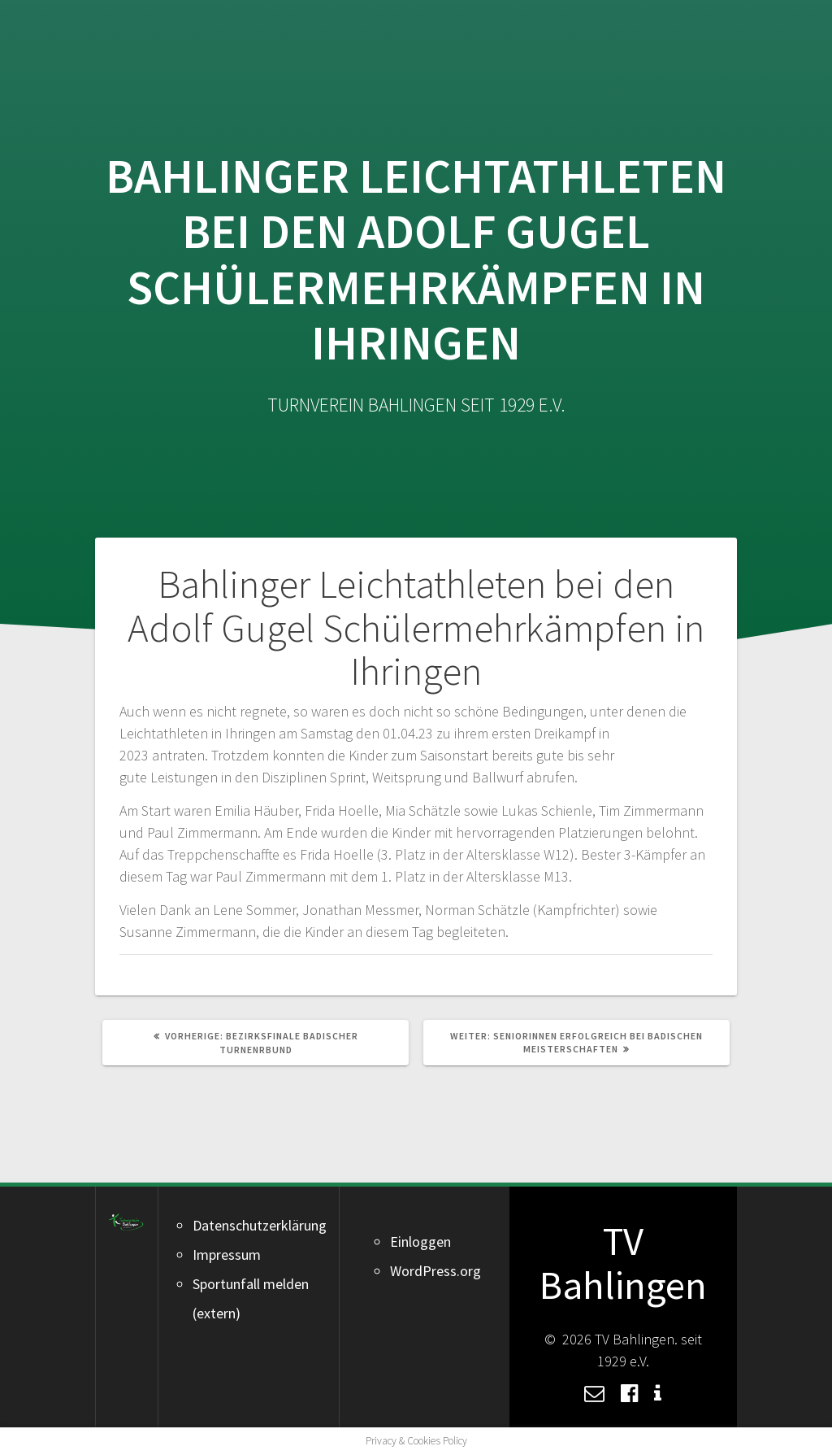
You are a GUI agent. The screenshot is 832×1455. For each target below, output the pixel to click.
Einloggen (420, 1241)
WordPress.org (435, 1270)
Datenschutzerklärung (260, 1225)
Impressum (227, 1254)
